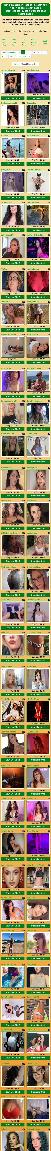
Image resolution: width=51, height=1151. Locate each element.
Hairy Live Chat (4, 42)
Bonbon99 (31, 583)
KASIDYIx (31, 896)
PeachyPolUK (33, 412)
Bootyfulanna (33, 269)
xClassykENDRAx (35, 554)
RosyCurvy (32, 1011)
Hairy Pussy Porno (14, 42)
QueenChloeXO (8, 697)
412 (25, 56)
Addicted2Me (32, 297)
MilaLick (5, 981)
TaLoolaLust (32, 639)
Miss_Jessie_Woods (36, 754)
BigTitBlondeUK (34, 327)
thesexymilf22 (33, 868)
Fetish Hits (25, 1147)
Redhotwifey (6, 896)
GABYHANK (32, 925)
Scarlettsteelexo (34, 156)
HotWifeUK (6, 526)
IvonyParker (32, 1039)
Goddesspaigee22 (9, 98)
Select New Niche (29, 64)
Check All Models (9, 52)
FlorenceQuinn (33, 526)
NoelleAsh (31, 697)
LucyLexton (6, 754)
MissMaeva (6, 412)
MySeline (31, 782)
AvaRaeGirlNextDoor (36, 212)
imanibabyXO (33, 184)
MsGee (4, 241)
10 (11, 56)
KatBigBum (6, 327)
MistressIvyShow (9, 498)
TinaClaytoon (7, 1067)
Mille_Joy (5, 669)
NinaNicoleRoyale (35, 498)
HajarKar (5, 925)
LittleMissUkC (7, 212)
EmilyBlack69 (7, 868)
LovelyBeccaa (7, 1039)
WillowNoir (6, 440)
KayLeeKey (32, 98)
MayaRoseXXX (7, 383)
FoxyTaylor (32, 440)
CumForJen (6, 184)
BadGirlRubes (33, 126)
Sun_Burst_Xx (7, 810)
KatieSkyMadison (34, 355)
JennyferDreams (8, 639)
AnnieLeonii (6, 782)
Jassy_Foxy (32, 383)
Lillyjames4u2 (7, 583)
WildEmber (31, 810)
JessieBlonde (7, 611)
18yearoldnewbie (8, 297)
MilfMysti (31, 953)
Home (15, 64)
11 (15, 56)
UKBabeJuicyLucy (9, 468)
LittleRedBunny (34, 611)
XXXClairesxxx (33, 981)
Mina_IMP (5, 156)
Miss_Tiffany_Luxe (9, 953)
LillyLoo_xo (6, 269)
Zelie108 (5, 554)
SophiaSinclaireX (9, 355)
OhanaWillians (33, 1067)
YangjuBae (31, 840)
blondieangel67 (33, 70)
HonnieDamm (7, 725)
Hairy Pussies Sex (34, 42)
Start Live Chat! (13, 94)
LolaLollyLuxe (33, 241)
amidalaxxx (32, 468)
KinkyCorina (32, 725)
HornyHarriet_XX (8, 840)
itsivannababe (33, 669)
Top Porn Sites (24, 42)
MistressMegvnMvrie (10, 1011)
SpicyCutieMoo (8, 70)
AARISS (4, 126)
